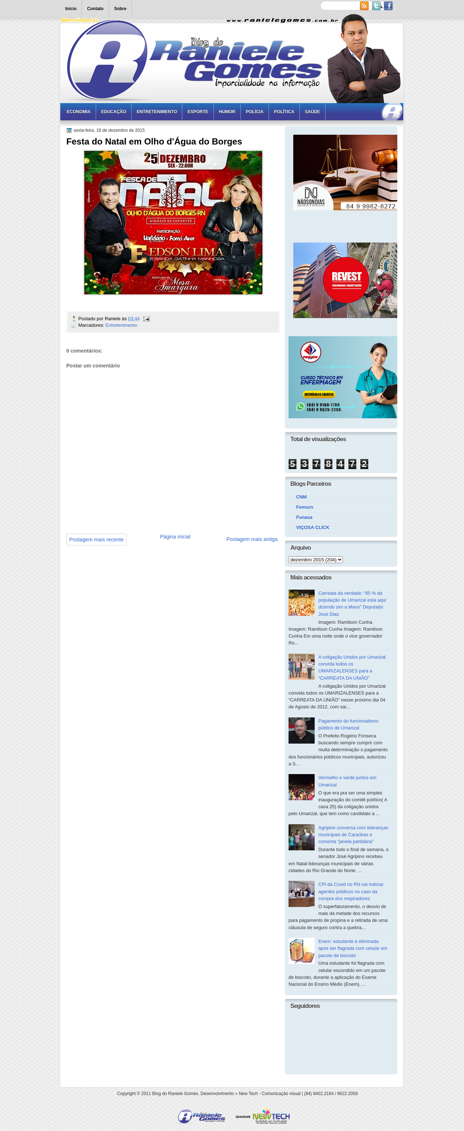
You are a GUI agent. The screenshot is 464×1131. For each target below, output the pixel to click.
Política (284, 111)
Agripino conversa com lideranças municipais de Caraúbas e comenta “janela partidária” (353, 835)
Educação (113, 111)
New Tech (248, 1093)
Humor (227, 111)
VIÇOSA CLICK (313, 527)
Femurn (304, 507)
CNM (301, 497)
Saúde (312, 111)
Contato (95, 8)
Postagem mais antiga (252, 539)
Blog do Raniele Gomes (175, 1093)
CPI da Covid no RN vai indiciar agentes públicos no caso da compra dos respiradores (351, 891)
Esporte (197, 111)
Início (70, 8)
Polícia (255, 111)
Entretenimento (157, 111)
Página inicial (175, 537)
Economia (79, 111)
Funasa (304, 517)
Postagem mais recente (96, 539)
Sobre (120, 8)
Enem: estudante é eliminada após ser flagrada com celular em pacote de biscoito (352, 948)
